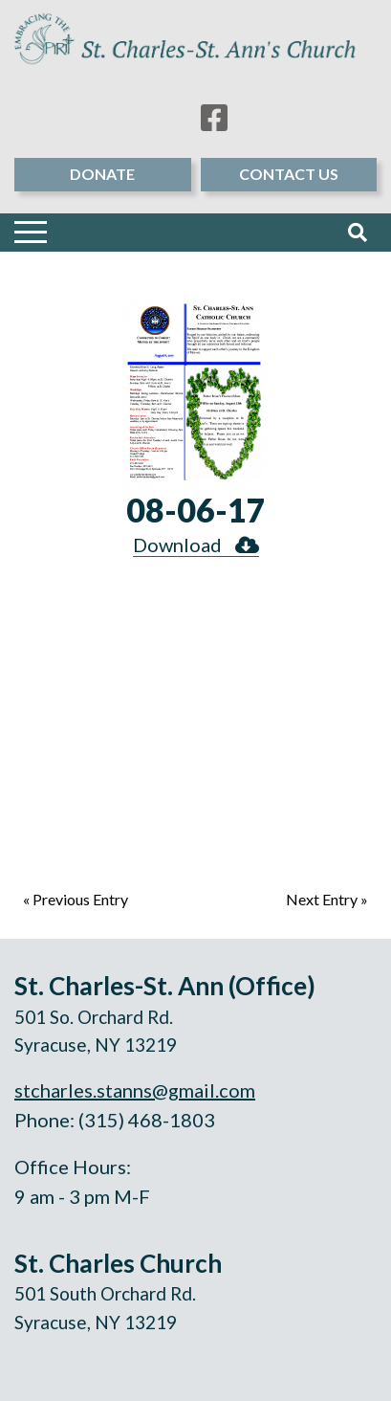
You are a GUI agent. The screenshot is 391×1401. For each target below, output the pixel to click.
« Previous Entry (75, 899)
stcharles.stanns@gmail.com (134, 1090)
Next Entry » (327, 899)
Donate (102, 174)
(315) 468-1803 (146, 1119)
